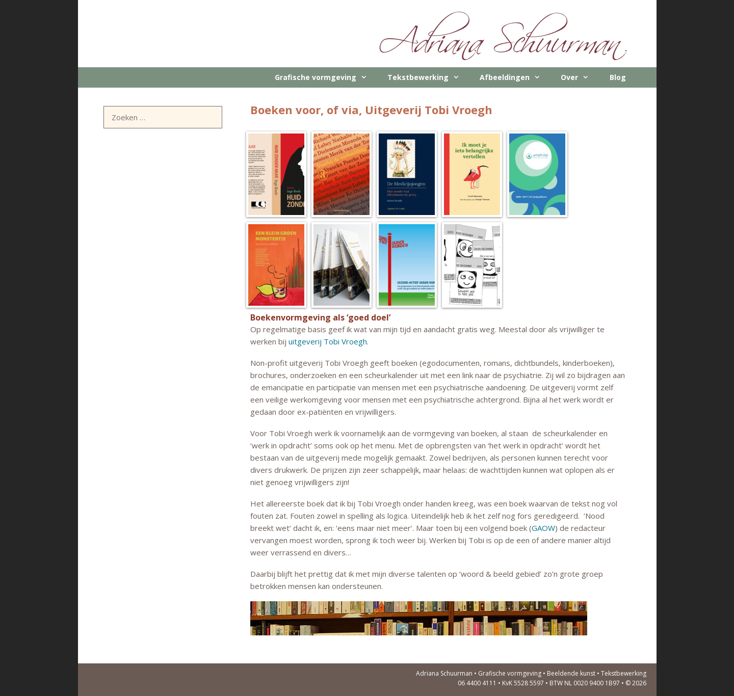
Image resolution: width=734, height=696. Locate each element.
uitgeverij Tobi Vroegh (328, 341)
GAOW (543, 528)
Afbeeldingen (515, 77)
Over (580, 77)
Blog (618, 77)
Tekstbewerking (428, 77)
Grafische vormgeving (326, 77)
